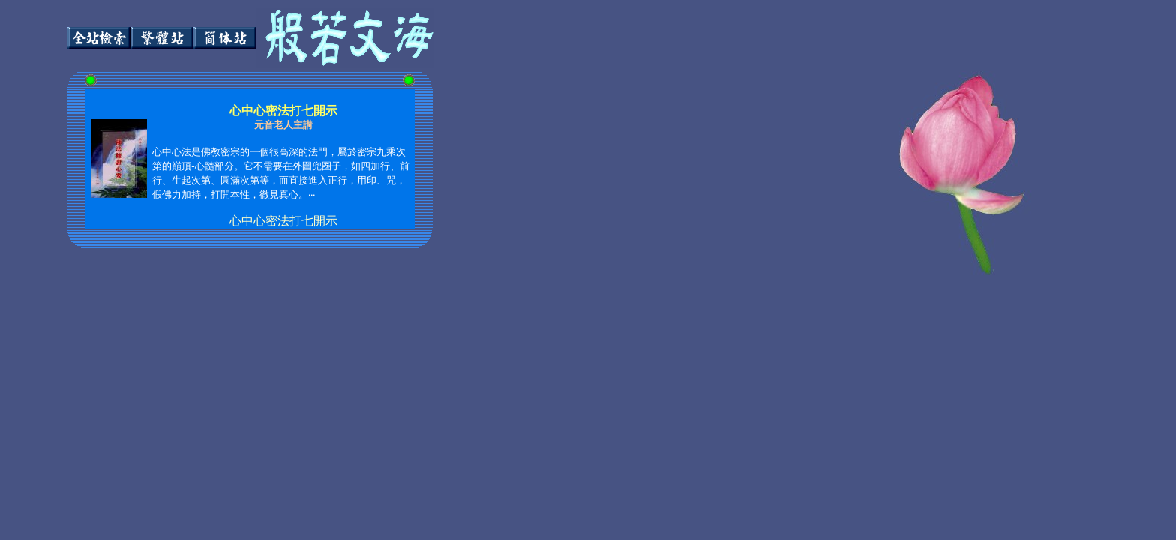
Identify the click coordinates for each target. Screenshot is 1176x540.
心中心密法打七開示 (284, 220)
